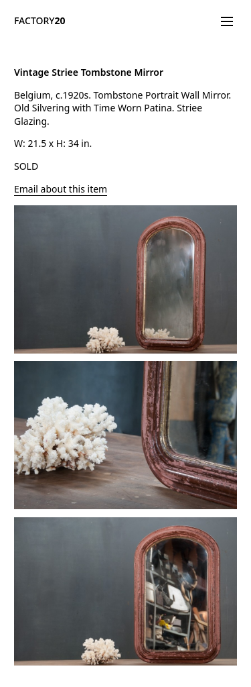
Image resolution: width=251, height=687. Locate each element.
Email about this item (60, 188)
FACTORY (40, 20)
